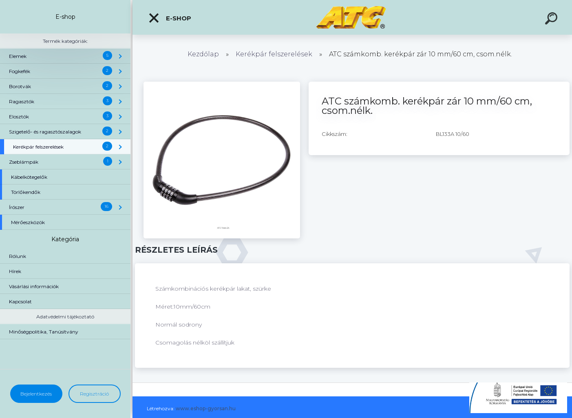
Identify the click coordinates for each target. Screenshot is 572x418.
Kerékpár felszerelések (274, 54)
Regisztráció (94, 394)
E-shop (169, 18)
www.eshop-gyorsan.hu (206, 408)
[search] (552, 19)
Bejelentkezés (36, 394)
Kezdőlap (203, 54)
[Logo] (352, 17)
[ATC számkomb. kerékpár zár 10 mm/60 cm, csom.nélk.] (222, 84)
